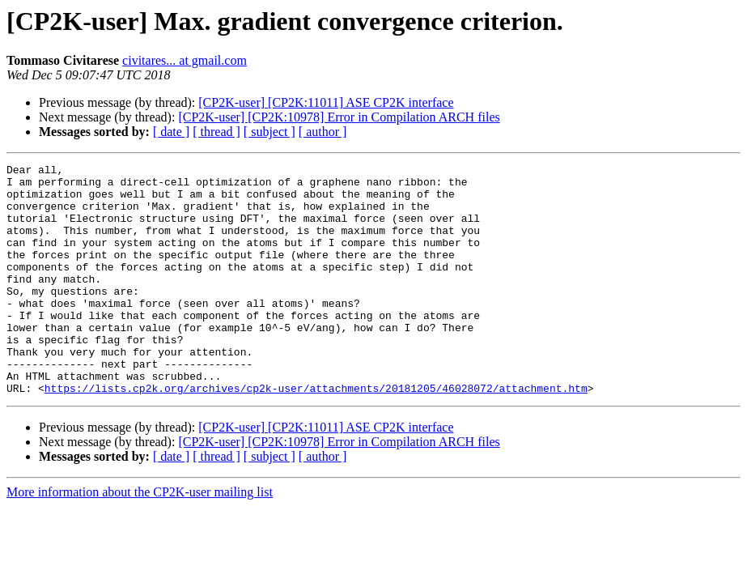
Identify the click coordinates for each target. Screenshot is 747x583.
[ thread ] (216, 131)
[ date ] (171, 131)
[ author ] (323, 131)
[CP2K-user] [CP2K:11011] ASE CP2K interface (325, 102)
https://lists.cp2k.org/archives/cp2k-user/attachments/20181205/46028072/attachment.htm (316, 434)
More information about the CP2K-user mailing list (139, 538)
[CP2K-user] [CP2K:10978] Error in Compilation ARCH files (338, 117)
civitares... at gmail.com (184, 60)
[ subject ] (269, 131)
